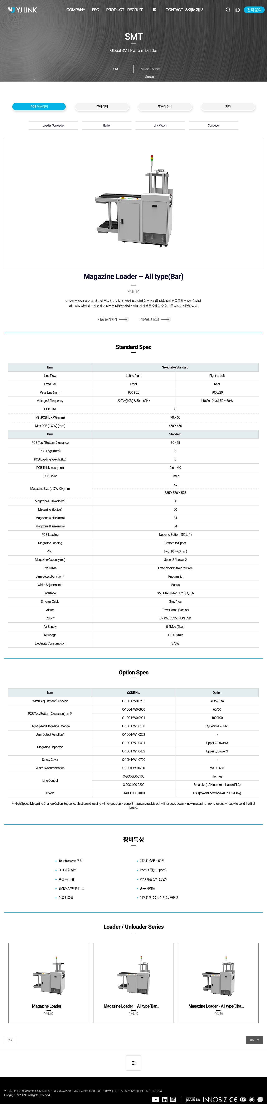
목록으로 (254, 1040)
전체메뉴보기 (237, 10)
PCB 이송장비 (39, 107)
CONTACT (174, 9)
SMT (116, 69)
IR (154, 9)
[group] (48, 983)
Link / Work (160, 125)
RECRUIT (134, 9)
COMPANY (75, 9)
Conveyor (214, 125)
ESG (95, 9)
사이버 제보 (194, 9)
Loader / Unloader (53, 125)
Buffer (106, 125)
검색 (10, 1040)
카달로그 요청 (154, 319)
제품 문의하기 (112, 319)
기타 (228, 107)
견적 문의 (254, 9)
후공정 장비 (165, 107)
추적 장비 (102, 107)
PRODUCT (115, 9)
